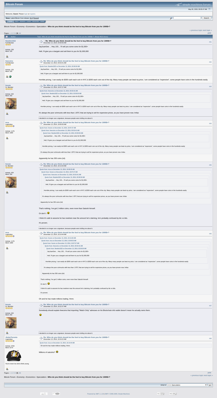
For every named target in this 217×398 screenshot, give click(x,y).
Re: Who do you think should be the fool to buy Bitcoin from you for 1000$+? (78, 41)
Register (35, 21)
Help (16, 21)
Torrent (36, 18)
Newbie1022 (10, 41)
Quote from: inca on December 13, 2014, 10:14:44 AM (57, 343)
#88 (210, 338)
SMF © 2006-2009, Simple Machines (117, 394)
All (20, 33)
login (26, 14)
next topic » (207, 30)
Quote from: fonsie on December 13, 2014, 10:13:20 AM (58, 238)
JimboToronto (11, 337)
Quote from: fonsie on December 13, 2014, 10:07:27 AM (58, 128)
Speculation (41, 26)
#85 (210, 165)
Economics (30, 26)
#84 (210, 123)
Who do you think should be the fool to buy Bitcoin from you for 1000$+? (79, 26)
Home (10, 21)
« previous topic (196, 30)
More (42, 21)
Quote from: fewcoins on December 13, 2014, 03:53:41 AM (59, 91)
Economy (20, 26)
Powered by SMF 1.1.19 (95, 394)
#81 (210, 42)
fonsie (8, 85)
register (32, 14)
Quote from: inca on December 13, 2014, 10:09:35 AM (57, 169)
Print (209, 33)
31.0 (31, 18)
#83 (210, 86)
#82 (210, 62)
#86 (210, 234)
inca (7, 122)
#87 (210, 305)
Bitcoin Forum (9, 26)
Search (22, 21)
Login (29, 21)
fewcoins (9, 61)
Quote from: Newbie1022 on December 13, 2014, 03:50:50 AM (60, 66)
